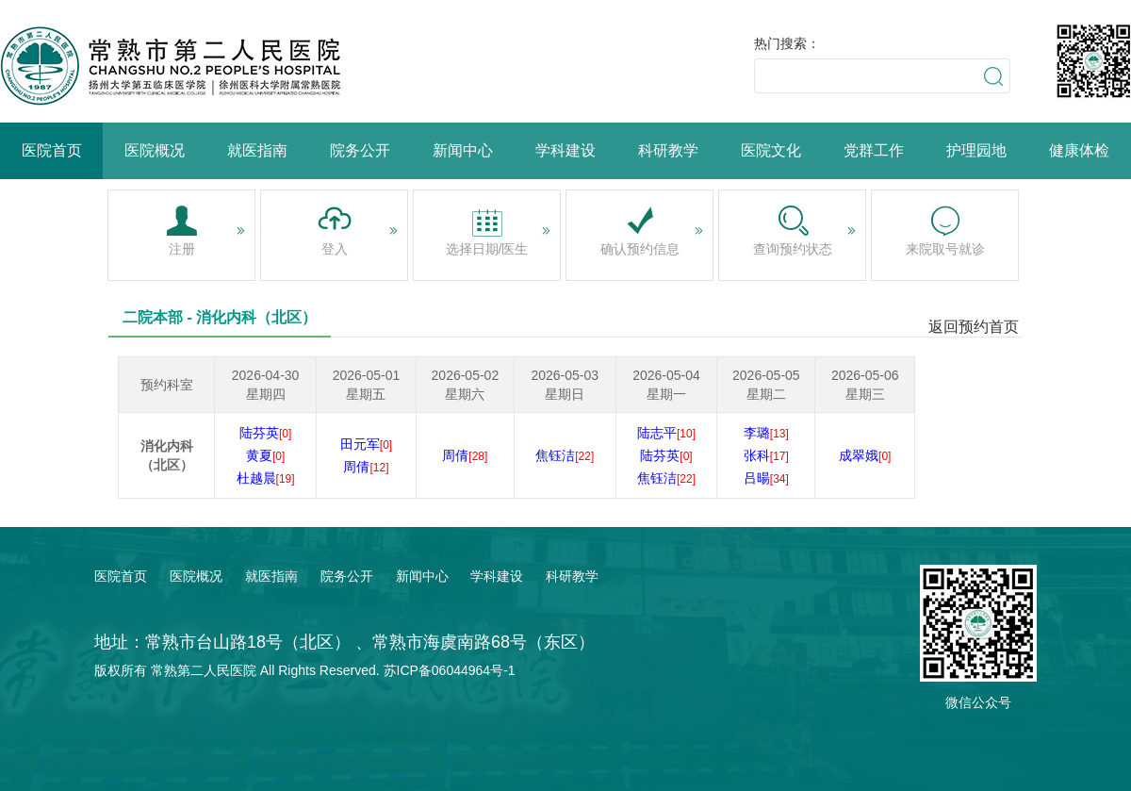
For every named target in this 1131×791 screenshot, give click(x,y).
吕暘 (766, 478)
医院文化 (771, 150)
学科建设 (565, 150)
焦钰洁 (564, 455)
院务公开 (360, 150)
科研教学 (668, 150)
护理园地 (976, 150)
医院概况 (154, 150)
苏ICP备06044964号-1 (450, 670)
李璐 (766, 432)
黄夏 (265, 455)
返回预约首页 (973, 327)
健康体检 (1079, 150)
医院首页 (52, 150)
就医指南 (257, 150)
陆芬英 (265, 432)
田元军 (366, 444)
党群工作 (874, 150)
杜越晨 (266, 478)
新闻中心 (463, 150)
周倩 (365, 466)
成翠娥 (865, 455)
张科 (766, 455)
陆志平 (666, 432)
